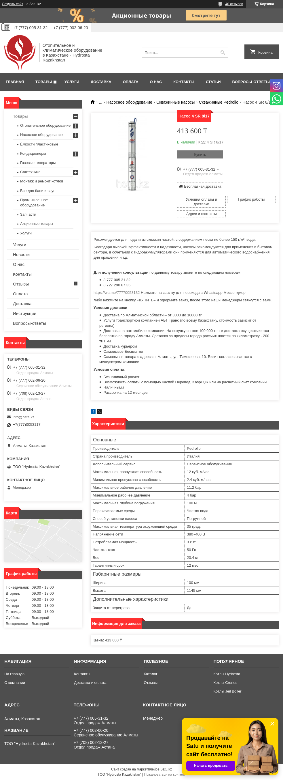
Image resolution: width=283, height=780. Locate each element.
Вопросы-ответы (251, 82)
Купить (200, 154)
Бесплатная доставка (202, 186)
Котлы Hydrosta (227, 674)
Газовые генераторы (38, 163)
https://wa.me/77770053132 (117, 292)
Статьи (213, 82)
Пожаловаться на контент (164, 774)
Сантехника (30, 172)
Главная (15, 82)
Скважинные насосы (175, 102)
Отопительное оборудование (45, 125)
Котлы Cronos (226, 682)
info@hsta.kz (23, 417)
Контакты (183, 82)
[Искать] (223, 53)
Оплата (130, 82)
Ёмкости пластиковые (39, 144)
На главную (14, 674)
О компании (14, 682)
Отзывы (21, 283)
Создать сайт (12, 4)
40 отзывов (234, 4)
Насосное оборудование (129, 102)
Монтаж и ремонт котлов (41, 181)
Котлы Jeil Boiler (228, 691)
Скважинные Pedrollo (218, 102)
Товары (43, 82)
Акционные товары (36, 223)
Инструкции (24, 313)
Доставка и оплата (90, 682)
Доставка (101, 82)
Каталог (150, 674)
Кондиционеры (33, 153)
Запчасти (28, 214)
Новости (21, 254)
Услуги (71, 82)
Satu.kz (166, 769)
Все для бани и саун (37, 191)
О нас (156, 82)
